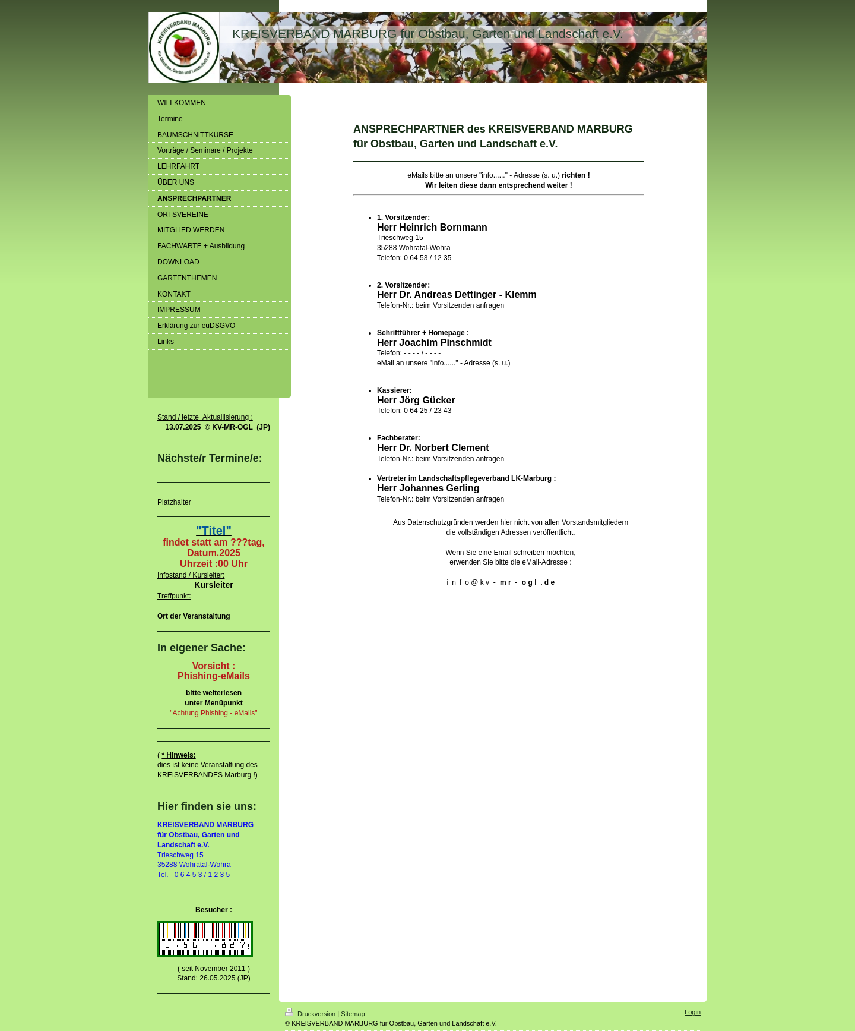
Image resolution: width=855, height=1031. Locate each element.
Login (693, 1012)
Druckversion (311, 1013)
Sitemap (353, 1013)
